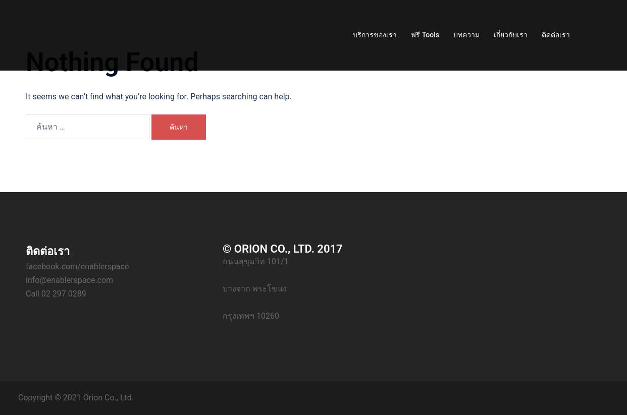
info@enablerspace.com (69, 280)
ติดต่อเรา (556, 35)
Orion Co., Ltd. (108, 397)
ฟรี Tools (425, 35)
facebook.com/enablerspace (77, 266)
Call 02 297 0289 (56, 294)
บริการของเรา (375, 35)
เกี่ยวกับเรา (511, 35)
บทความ (466, 35)
